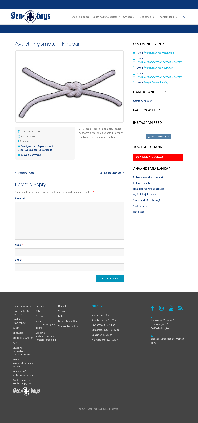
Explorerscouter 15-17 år (105, 330)
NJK (15, 342)
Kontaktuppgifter (170, 16)
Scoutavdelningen (28, 150)
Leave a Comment (31, 155)
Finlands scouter (142, 183)
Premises (40, 316)
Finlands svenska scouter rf (148, 177)
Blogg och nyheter (23, 337)
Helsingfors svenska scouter (148, 188)
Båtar (16, 327)
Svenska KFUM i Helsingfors (148, 200)
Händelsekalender (79, 16)
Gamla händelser (142, 100)
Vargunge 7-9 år (101, 315)
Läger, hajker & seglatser (106, 16)
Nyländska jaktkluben (144, 194)
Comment (21, 198)
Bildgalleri (18, 332)
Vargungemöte (24, 173)
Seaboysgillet (140, 206)
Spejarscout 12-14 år (103, 325)
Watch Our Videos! (149, 157)
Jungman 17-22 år (102, 335)
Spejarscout (45, 150)
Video (61, 311)
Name (19, 245)
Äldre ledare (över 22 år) (105, 340)
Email (18, 260)
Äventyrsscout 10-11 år (105, 320)
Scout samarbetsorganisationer (23, 363)
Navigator (138, 211)
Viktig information (23, 375)
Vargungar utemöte (112, 173)
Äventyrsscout (29, 146)
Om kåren (129, 16)
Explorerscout (45, 146)
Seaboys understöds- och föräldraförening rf (23, 351)
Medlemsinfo (148, 16)
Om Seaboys (20, 323)
